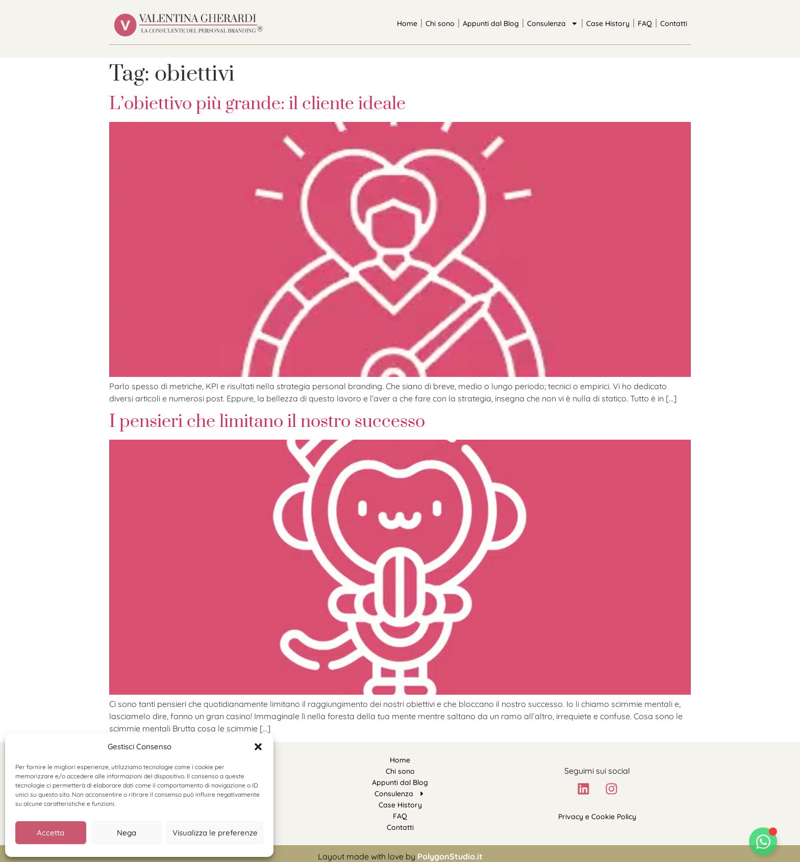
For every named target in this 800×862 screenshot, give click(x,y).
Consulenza (552, 23)
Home (407, 23)
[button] (258, 747)
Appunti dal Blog (491, 23)
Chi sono (440, 23)
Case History (608, 23)
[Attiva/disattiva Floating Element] (763, 844)
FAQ (645, 23)
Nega (126, 833)
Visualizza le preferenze (215, 833)
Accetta (50, 833)
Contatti (673, 23)
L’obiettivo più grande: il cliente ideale (257, 104)
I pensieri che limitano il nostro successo (267, 422)
